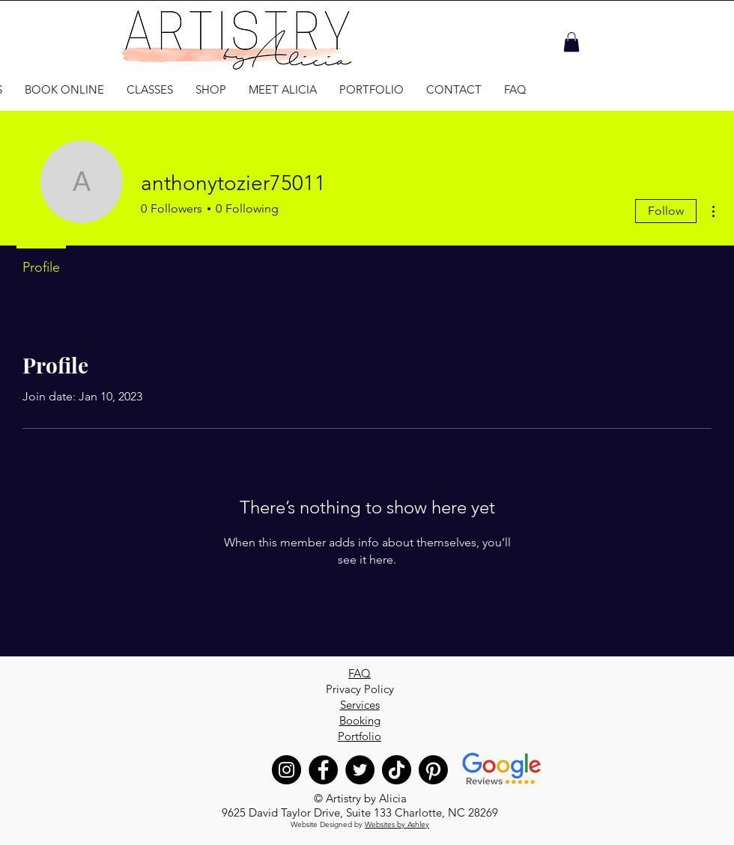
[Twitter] (359, 769)
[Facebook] (323, 769)
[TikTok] (396, 769)
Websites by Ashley (397, 824)
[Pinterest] (433, 769)
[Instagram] (286, 769)
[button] (571, 42)
